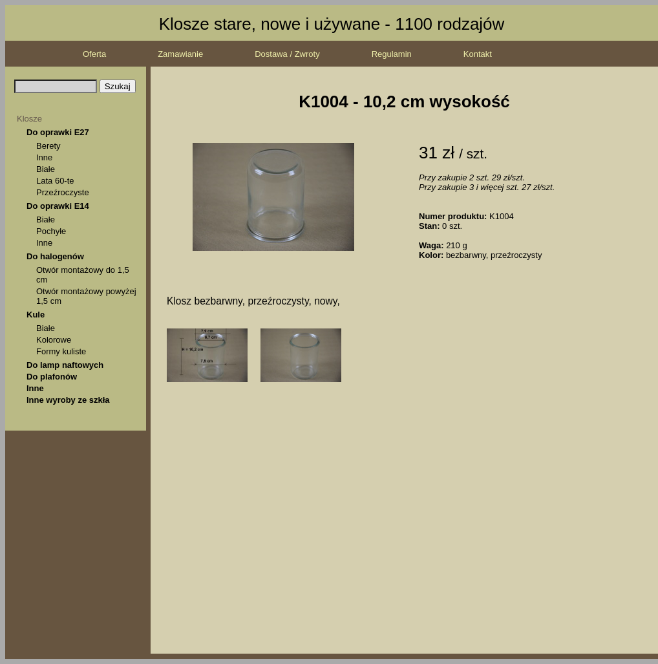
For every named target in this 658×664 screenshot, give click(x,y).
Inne (44, 157)
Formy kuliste (61, 351)
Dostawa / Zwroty (287, 54)
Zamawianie (180, 54)
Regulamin (392, 54)
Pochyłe (51, 231)
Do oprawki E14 (58, 206)
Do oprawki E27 (58, 132)
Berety (48, 146)
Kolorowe (53, 340)
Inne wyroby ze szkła (68, 400)
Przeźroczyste (62, 192)
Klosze (29, 118)
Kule (36, 314)
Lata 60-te (55, 181)
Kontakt (477, 54)
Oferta (94, 54)
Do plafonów (52, 376)
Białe (45, 169)
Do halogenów (55, 256)
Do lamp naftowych (65, 365)
